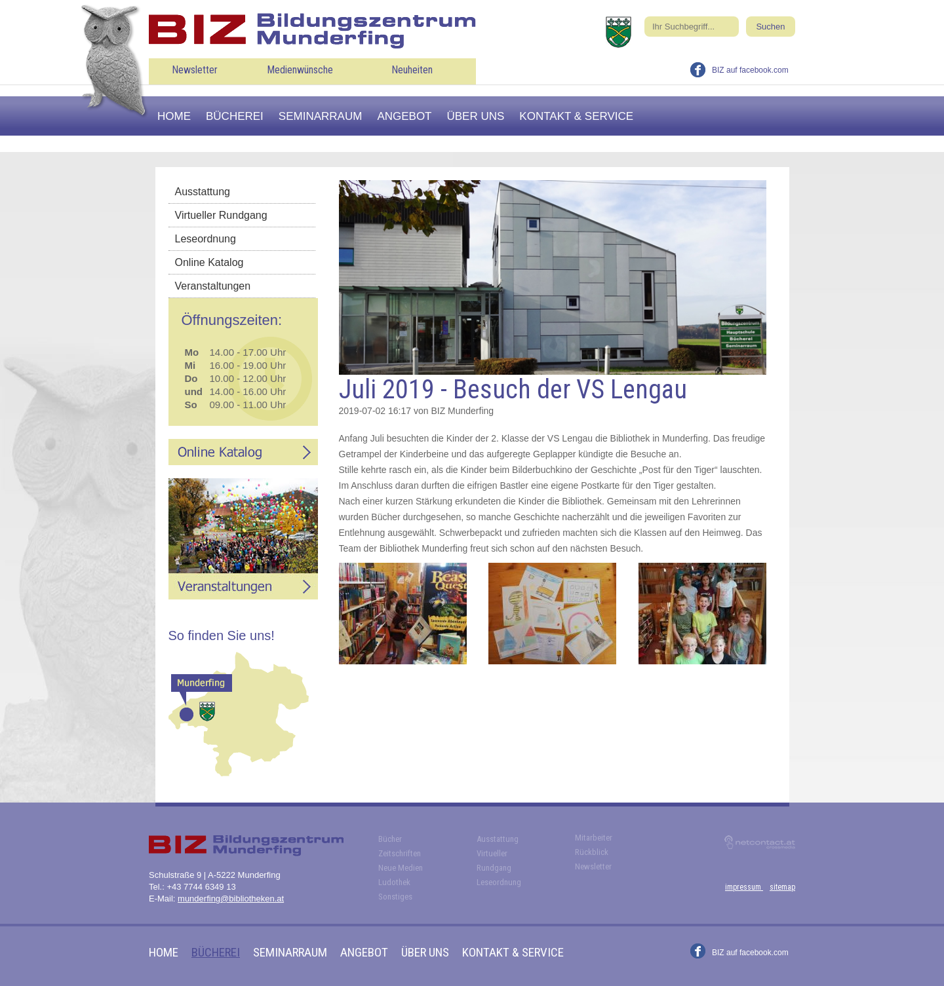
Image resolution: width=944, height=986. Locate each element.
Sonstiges (395, 896)
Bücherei (235, 116)
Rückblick (591, 852)
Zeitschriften (399, 853)
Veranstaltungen (213, 286)
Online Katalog (209, 262)
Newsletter (195, 70)
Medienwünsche (300, 70)
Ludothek (394, 882)
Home (174, 116)
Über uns (476, 116)
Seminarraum (321, 116)
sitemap (782, 887)
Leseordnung (205, 238)
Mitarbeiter (593, 838)
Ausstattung (203, 191)
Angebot (404, 116)
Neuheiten (412, 70)
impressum (744, 887)
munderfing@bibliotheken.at (231, 898)
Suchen (770, 26)
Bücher (390, 839)
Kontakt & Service (576, 116)
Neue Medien (400, 868)
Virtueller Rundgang (221, 215)
